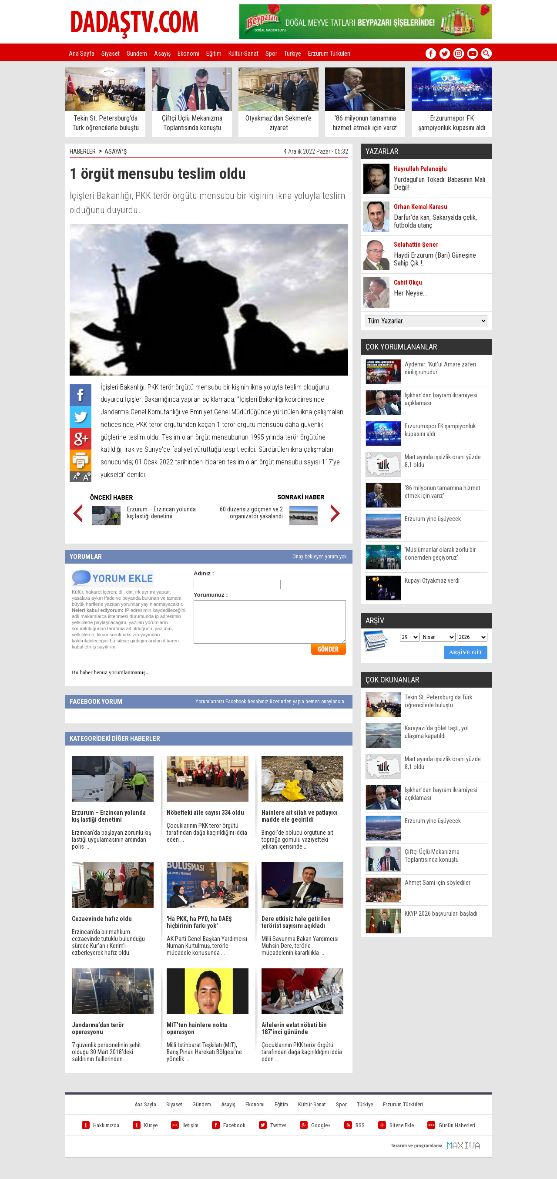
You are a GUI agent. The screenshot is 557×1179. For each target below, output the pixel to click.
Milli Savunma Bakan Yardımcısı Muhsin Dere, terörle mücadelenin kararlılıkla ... (300, 945)
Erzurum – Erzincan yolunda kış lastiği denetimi (161, 513)
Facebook (228, 1125)
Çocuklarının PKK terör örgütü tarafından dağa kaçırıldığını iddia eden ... (207, 832)
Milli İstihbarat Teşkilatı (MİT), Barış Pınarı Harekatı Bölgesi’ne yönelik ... (204, 1051)
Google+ (315, 1125)
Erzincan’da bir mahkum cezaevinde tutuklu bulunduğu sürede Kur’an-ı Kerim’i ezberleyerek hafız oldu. (108, 942)
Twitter (272, 1125)
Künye (145, 1125)
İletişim (184, 1125)
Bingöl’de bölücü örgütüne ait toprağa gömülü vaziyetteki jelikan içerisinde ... (297, 839)
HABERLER (83, 151)
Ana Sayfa (81, 53)
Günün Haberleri (451, 1125)
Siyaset (110, 53)
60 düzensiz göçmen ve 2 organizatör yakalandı (251, 513)
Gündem (137, 53)
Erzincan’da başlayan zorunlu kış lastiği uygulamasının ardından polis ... (111, 839)
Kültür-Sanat (243, 53)
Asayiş (162, 53)
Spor (271, 53)
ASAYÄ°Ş (115, 151)
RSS (354, 1125)
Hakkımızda (100, 1125)
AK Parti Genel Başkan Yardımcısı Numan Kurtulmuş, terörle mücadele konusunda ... (207, 945)
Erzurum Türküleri (329, 53)
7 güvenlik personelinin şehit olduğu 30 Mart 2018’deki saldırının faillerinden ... (106, 1051)
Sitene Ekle (396, 1125)
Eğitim (213, 53)
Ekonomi (188, 53)
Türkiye (292, 53)
